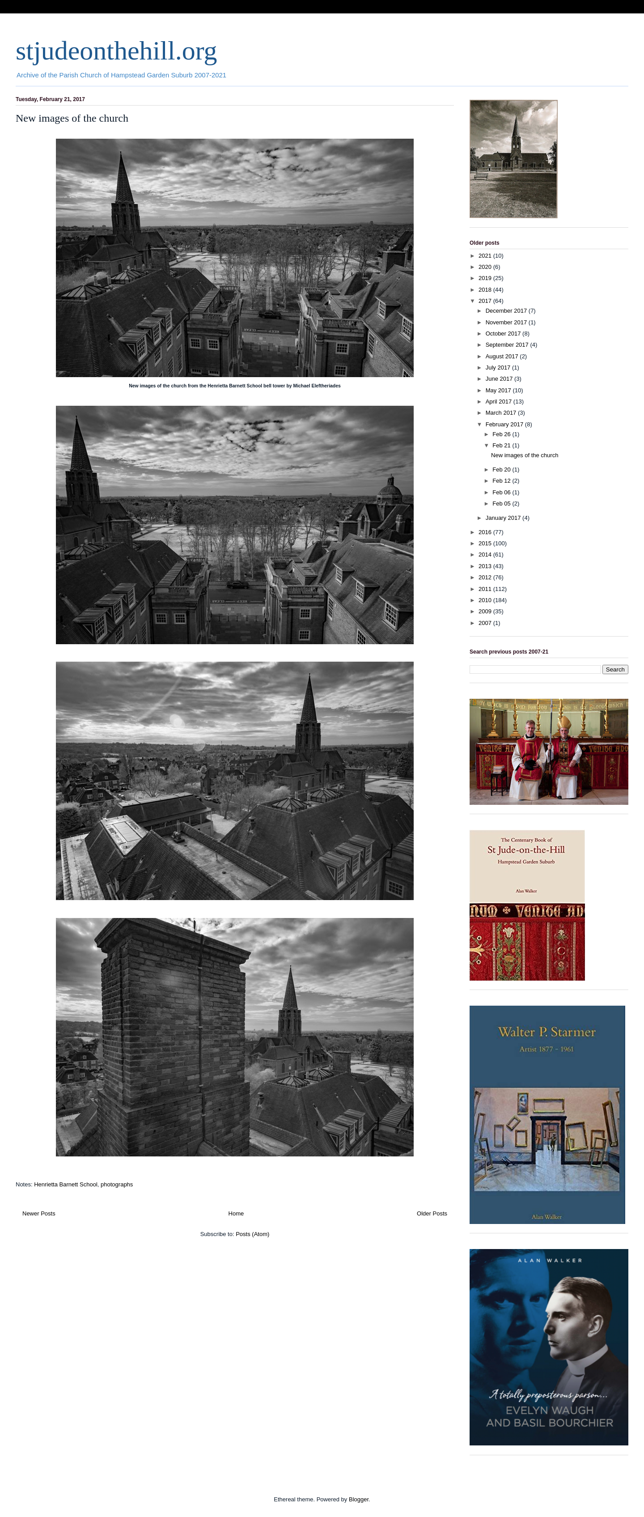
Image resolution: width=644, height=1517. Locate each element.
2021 (486, 255)
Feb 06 (502, 492)
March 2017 (502, 412)
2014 (486, 554)
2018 (486, 289)
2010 (486, 600)
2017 (486, 300)
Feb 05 (502, 503)
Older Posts (432, 1213)
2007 (486, 623)
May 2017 (499, 390)
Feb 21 (502, 445)
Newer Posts (38, 1213)
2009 (486, 611)
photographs (117, 1184)
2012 (486, 577)
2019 (486, 278)
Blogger (359, 1499)
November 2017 (507, 322)
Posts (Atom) (252, 1234)
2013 (486, 566)
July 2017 (499, 367)
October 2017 (504, 333)
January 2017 (504, 517)
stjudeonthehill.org (116, 50)
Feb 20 (502, 469)
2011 (486, 589)
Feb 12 (502, 480)
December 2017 (507, 310)
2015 (486, 543)
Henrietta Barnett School (65, 1184)
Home (236, 1213)
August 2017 (503, 356)
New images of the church (72, 118)
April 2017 (499, 401)
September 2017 (508, 344)
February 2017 (505, 424)
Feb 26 (502, 434)
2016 (486, 532)
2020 (486, 266)
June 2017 (500, 378)
